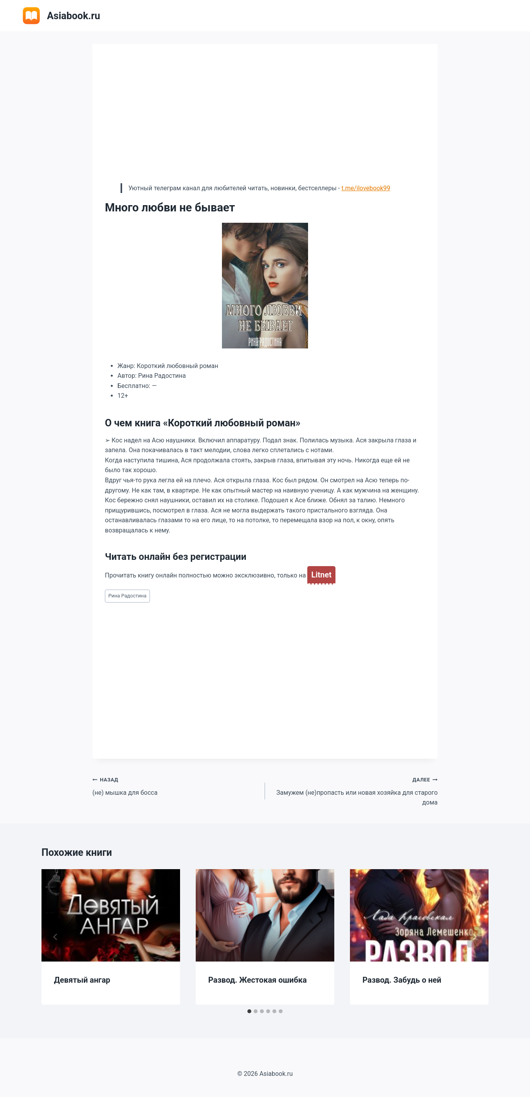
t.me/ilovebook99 (365, 188)
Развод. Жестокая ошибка (257, 980)
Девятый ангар (82, 980)
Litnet (321, 574)
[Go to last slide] (56, 936)
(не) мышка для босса (175, 785)
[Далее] (474, 936)
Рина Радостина (127, 596)
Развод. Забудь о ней (401, 980)
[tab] (249, 1011)
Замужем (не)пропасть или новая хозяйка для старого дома (354, 790)
